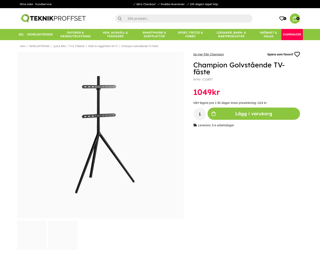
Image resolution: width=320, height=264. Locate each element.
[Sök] (183, 18)
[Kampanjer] (292, 34)
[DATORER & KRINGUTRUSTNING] (75, 34)
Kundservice (43, 4)
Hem (23, 46)
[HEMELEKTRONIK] (40, 34)
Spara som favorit (283, 54)
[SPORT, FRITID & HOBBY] (190, 34)
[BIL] (21, 34)
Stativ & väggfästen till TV (103, 46)
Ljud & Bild (59, 46)
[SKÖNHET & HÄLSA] (268, 34)
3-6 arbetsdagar (223, 125)
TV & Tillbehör (77, 46)
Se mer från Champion (208, 54)
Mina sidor (26, 4)
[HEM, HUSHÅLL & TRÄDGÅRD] (115, 34)
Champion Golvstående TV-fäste (139, 46)
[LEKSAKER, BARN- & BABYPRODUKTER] (231, 34)
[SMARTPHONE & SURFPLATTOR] (154, 34)
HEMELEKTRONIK (39, 46)
